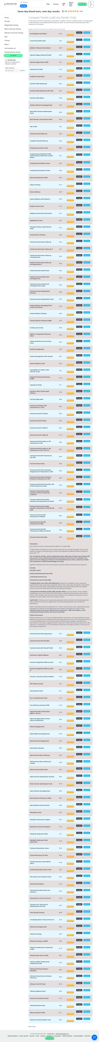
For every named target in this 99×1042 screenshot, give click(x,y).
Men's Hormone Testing (12, 29)
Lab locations (10, 48)
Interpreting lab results (12, 52)
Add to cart (70, 34)
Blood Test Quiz (71, 4)
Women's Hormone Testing (13, 33)
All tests (7, 21)
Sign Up (63, 4)
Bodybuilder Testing (11, 25)
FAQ (48, 4)
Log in (91, 4)
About (6, 44)
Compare (79, 32)
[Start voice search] (23, 6)
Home (6, 18)
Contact (56, 4)
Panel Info (86, 32)
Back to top (32, 1026)
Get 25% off (82, 4)
